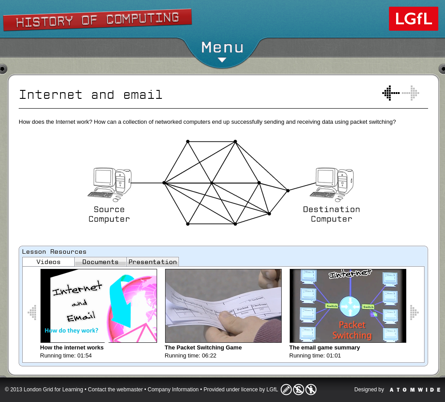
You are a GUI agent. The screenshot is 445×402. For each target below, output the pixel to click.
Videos (48, 262)
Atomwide (415, 390)
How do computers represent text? (391, 93)
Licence (298, 389)
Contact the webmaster (115, 389)
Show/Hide (223, 15)
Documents (100, 262)
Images (152, 262)
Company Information (173, 389)
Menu (222, 51)
